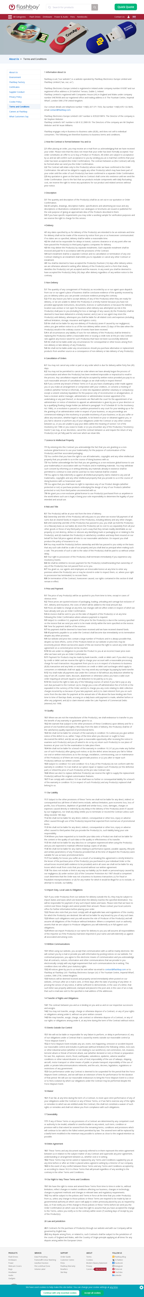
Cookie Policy (15, 101)
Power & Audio (61, 16)
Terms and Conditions (19, 106)
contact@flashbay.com (60, 110)
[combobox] (69, 7)
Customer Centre (67, 1260)
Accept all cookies (92, 1293)
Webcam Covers (15, 1266)
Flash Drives (34, 16)
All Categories (17, 17)
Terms (88, 1257)
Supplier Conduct (17, 92)
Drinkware (47, 16)
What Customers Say (18, 116)
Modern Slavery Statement (96, 1263)
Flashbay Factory (17, 82)
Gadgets (11, 1278)
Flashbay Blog (119, 1257)
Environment (15, 77)
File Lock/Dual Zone (42, 1266)
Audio (10, 1275)
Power (11, 1263)
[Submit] (49, 7)
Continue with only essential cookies (59, 1293)
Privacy (89, 1266)
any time (114, 1287)
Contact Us (119, 16)
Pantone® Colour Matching (45, 1260)
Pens (72, 16)
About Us (14, 59)
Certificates (14, 87)
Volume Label (39, 1269)
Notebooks (82, 16)
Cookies (89, 1260)
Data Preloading (40, 1257)
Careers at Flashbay (18, 111)
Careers (89, 1269)
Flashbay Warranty (67, 1266)
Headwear (12, 1272)
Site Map (63, 1272)
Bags (10, 1269)
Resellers (64, 1269)
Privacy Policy (15, 97)
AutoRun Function (41, 1263)
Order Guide (65, 1257)
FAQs (62, 1263)
